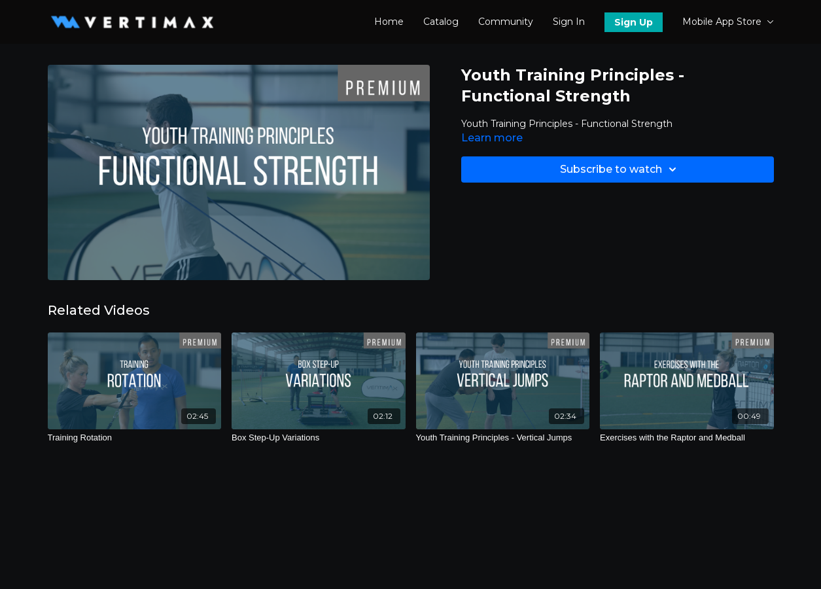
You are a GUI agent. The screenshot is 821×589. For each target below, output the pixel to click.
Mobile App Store (728, 21)
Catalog (441, 21)
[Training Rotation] (135, 437)
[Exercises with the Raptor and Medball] (687, 437)
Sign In (569, 21)
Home (389, 21)
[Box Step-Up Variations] (319, 437)
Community (505, 21)
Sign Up (633, 22)
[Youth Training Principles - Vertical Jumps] (503, 437)
